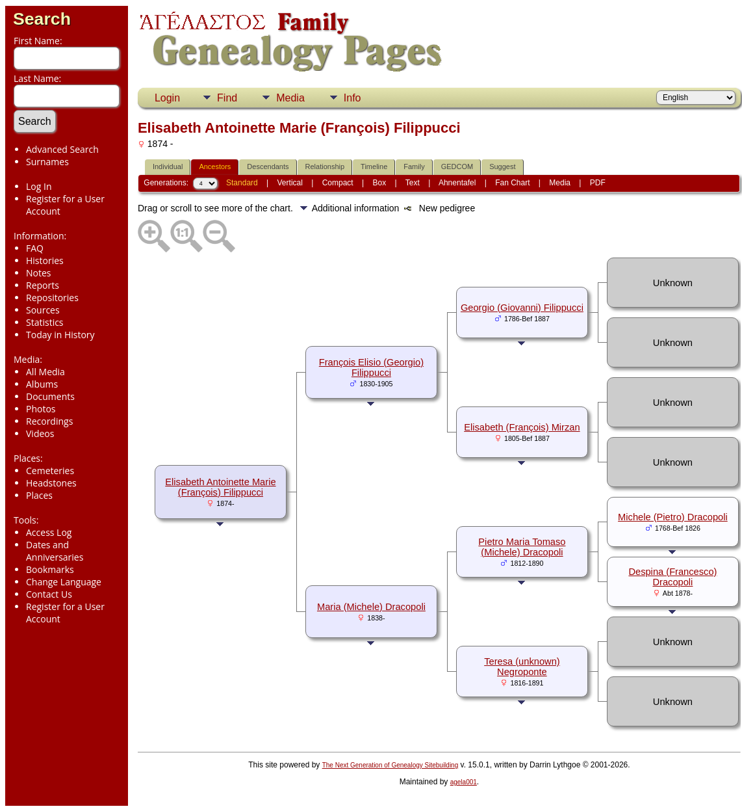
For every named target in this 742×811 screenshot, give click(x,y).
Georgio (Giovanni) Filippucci (522, 307)
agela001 (463, 782)
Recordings (49, 421)
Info (352, 97)
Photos (41, 409)
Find (227, 97)
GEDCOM (457, 166)
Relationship (325, 166)
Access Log (48, 532)
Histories (45, 260)
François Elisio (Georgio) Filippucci (371, 367)
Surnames (47, 161)
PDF (598, 182)
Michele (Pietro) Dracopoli (673, 517)
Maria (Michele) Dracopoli (371, 607)
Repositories (52, 297)
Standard (242, 182)
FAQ (35, 248)
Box (380, 182)
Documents (50, 396)
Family (413, 166)
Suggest (502, 166)
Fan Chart (512, 182)
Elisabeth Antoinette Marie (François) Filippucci (220, 487)
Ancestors (215, 166)
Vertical (290, 182)
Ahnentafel (457, 182)
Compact (337, 182)
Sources (43, 310)
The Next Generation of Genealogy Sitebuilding (390, 765)
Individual (168, 166)
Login (167, 97)
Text (412, 182)
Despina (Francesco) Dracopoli (672, 576)
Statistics (45, 322)
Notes (38, 273)
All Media (45, 372)
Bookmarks (50, 569)
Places (39, 495)
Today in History (60, 334)
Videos (40, 433)
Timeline (374, 166)
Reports (42, 285)
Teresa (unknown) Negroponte (522, 666)
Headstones (51, 483)
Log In (38, 186)
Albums (42, 384)
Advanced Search (62, 149)
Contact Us (49, 594)
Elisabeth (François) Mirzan (522, 427)
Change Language (63, 582)
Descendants (267, 166)
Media (290, 97)
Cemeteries (50, 470)
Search (42, 19)
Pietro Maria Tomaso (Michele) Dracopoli (521, 547)
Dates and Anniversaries (54, 550)
